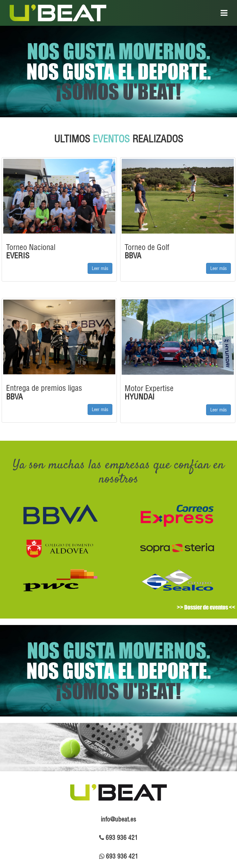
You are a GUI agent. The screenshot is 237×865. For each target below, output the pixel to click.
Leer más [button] (100, 268)
